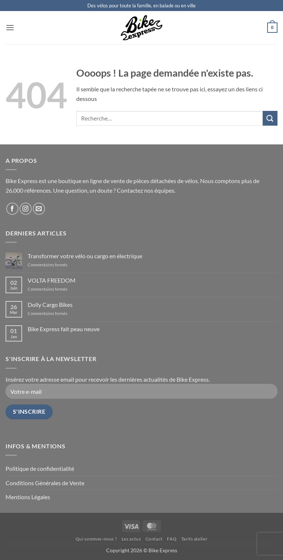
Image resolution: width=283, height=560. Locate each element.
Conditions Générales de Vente (45, 482)
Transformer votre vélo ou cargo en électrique (85, 255)
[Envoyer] (270, 118)
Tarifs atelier (194, 539)
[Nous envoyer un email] (39, 209)
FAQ (172, 539)
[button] (10, 27)
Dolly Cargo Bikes (50, 304)
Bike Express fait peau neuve (63, 328)
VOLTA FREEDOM (52, 280)
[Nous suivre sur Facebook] (12, 209)
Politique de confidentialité (40, 468)
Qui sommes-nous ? (96, 539)
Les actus (131, 539)
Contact (154, 539)
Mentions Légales (28, 496)
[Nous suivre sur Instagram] (26, 209)
